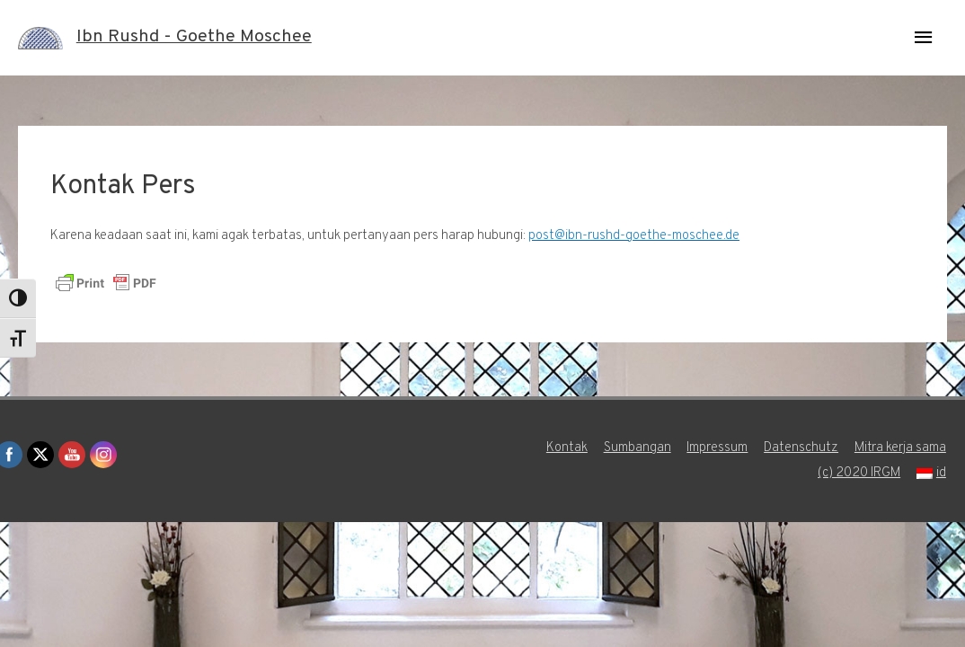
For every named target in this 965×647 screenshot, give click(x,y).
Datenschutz (801, 447)
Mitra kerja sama (900, 447)
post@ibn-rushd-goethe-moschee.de (633, 235)
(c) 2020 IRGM (859, 473)
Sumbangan (635, 447)
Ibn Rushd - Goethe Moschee (194, 37)
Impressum (717, 447)
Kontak (565, 447)
